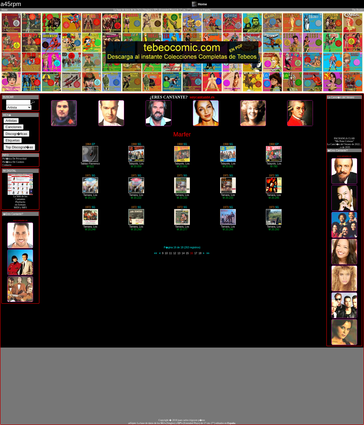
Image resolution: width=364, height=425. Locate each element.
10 (166, 253)
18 (200, 253)
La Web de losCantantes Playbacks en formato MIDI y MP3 (20, 201)
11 (170, 253)
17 (195, 253)
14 (183, 253)
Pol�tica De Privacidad (14, 158)
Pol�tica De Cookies (13, 161)
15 (187, 253)
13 (178, 253)
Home (5, 9)
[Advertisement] (182, 383)
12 (174, 253)
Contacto (6, 165)
